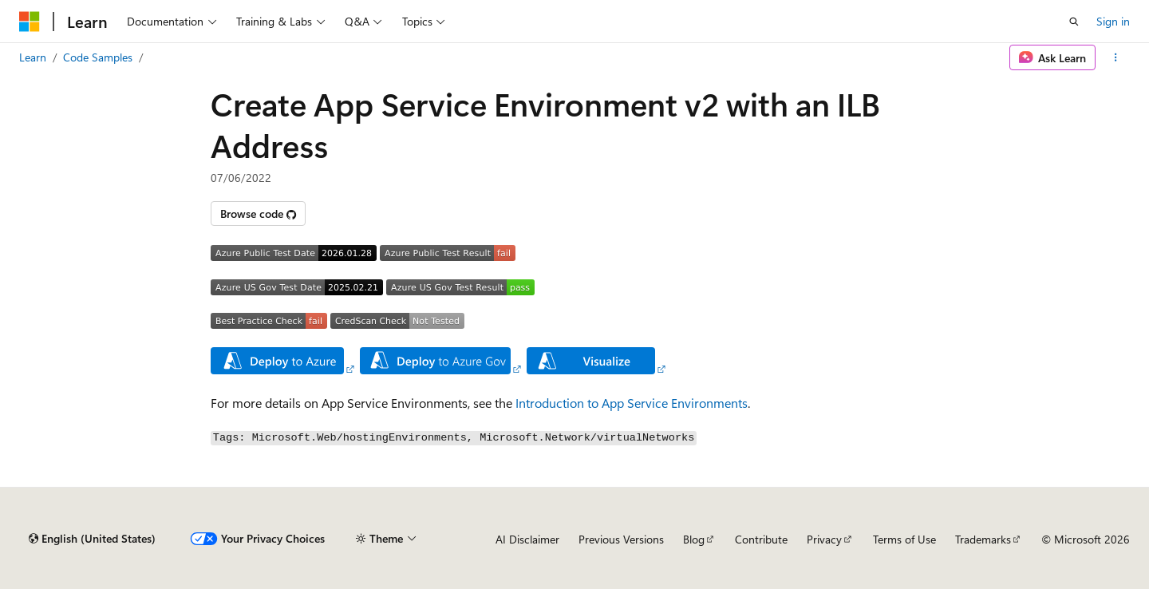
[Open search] (1074, 21)
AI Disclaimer (527, 539)
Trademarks (983, 539)
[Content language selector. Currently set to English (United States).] (92, 538)
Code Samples (97, 57)
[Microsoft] (29, 21)
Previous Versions (621, 539)
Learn (32, 57)
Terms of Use (904, 539)
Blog (694, 539)
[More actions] (1116, 57)
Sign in (1113, 21)
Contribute (761, 539)
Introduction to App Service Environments (631, 402)
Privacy (824, 539)
